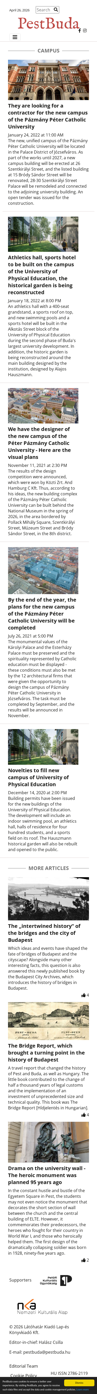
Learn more (83, 1389)
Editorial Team (23, 1366)
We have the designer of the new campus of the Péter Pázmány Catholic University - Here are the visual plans (39, 443)
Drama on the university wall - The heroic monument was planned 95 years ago (46, 1175)
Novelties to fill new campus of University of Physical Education (38, 777)
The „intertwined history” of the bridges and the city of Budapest (44, 932)
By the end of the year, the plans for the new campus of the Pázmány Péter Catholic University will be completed (42, 613)
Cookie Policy (23, 1375)
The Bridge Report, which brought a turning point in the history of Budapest (46, 1052)
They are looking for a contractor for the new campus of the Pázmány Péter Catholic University (48, 116)
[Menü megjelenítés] (15, 37)
